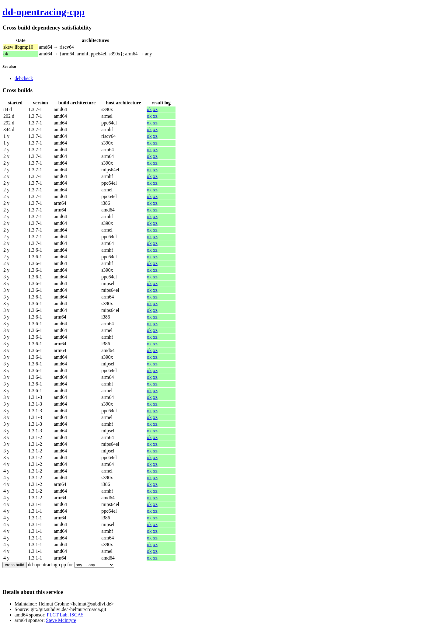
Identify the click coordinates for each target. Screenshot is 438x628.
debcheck (24, 78)
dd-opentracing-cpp (43, 11)
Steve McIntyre (61, 620)
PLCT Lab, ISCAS (65, 614)
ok (149, 109)
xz (155, 109)
